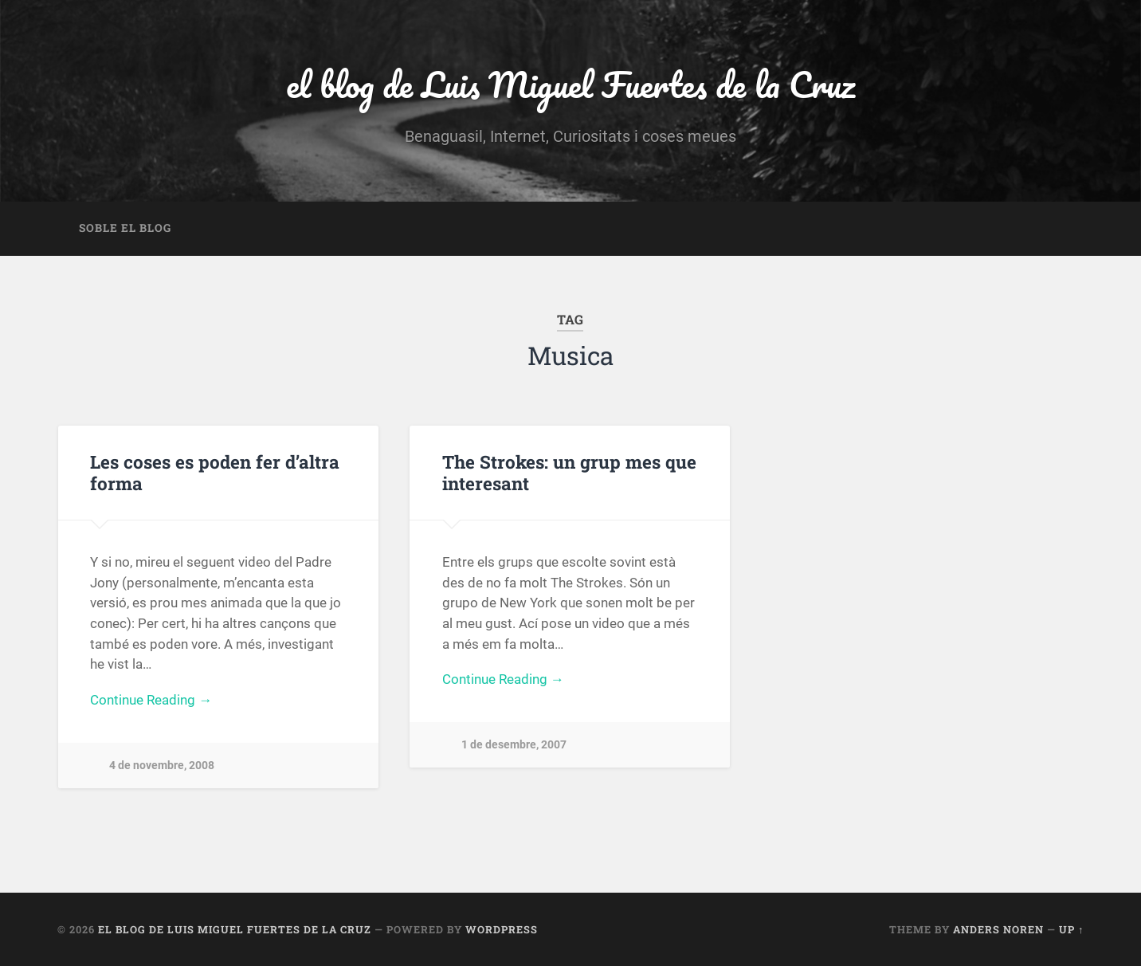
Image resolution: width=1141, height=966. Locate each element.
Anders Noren (998, 929)
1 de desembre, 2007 (514, 745)
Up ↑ (1071, 929)
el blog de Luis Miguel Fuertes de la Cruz (570, 84)
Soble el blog (125, 228)
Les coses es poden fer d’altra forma (214, 472)
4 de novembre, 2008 (161, 765)
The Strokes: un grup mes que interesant (569, 472)
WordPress (501, 929)
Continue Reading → (151, 700)
